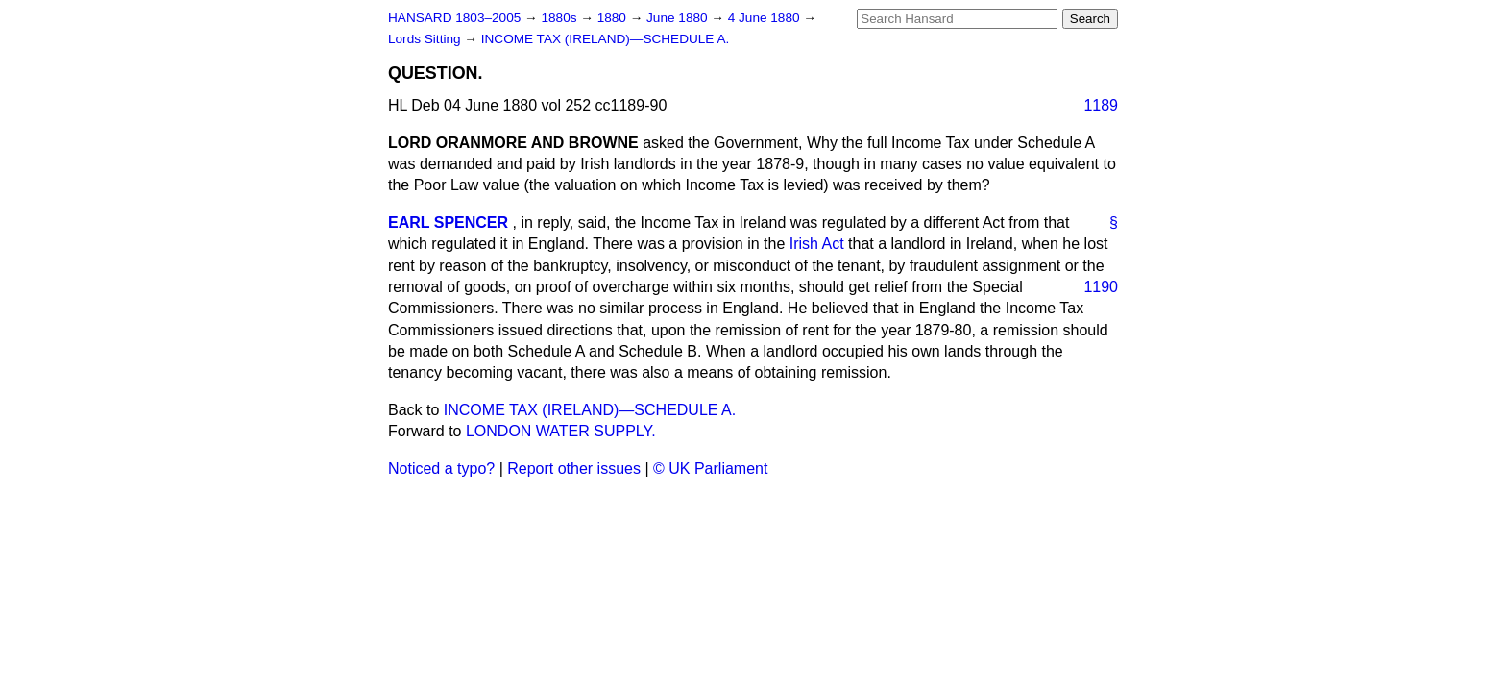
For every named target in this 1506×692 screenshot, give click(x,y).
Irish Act (816, 243)
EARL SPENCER (448, 222)
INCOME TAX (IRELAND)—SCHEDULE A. (605, 39)
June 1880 (678, 18)
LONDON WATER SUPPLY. (561, 431)
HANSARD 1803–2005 (454, 18)
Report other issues (574, 468)
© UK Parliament (710, 468)
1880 (613, 18)
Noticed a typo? (441, 468)
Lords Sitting (426, 39)
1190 (1100, 287)
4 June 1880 (766, 18)
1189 (1100, 105)
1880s (560, 18)
